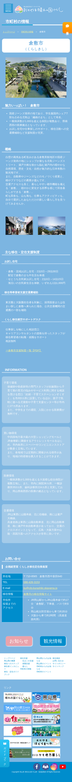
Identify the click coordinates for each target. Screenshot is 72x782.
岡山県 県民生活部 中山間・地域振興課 (33, 772)
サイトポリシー (59, 664)
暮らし (25, 666)
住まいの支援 (28, 661)
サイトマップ (58, 666)
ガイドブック (4, 753)
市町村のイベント (43, 672)
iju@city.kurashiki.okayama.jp (40, 588)
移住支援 (24, 658)
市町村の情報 (27, 32)
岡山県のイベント (43, 664)
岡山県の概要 (9, 661)
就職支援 (26, 664)
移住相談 (67, 28)
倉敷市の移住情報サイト (38, 593)
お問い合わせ (58, 661)
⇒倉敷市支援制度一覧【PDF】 (24, 350)
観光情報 (53, 641)
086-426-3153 (32, 582)
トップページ (9, 658)
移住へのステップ (11, 664)
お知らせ (19, 641)
